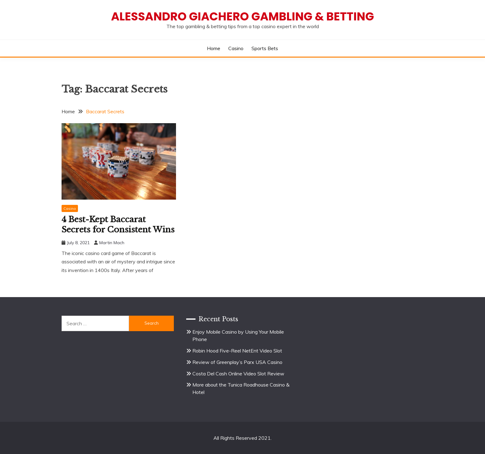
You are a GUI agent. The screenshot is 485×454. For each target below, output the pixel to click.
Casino (235, 48)
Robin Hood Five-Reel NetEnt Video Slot (237, 351)
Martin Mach (111, 242)
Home (213, 48)
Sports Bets (264, 48)
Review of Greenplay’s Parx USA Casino (237, 362)
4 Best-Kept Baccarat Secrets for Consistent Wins (118, 224)
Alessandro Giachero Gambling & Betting (242, 16)
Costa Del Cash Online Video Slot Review (238, 373)
